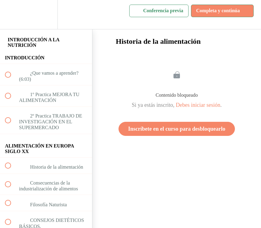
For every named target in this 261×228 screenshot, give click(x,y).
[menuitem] (46, 14)
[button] (11, 14)
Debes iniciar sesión (198, 105)
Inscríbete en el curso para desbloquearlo (176, 129)
